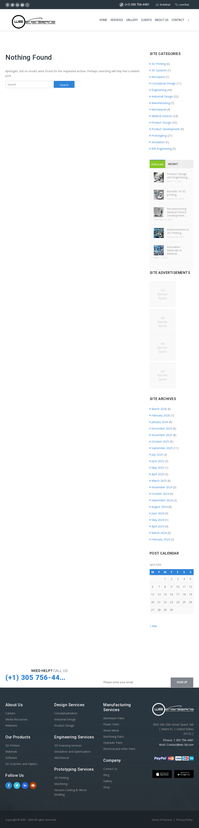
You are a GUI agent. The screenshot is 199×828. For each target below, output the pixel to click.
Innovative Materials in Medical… (174, 250)
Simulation (157, 142)
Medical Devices (161, 116)
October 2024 (159, 494)
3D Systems (158, 70)
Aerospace (157, 77)
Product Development (165, 129)
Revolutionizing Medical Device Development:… (177, 212)
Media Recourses (16, 719)
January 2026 (159, 422)
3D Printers (12, 745)
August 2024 (158, 507)
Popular (157, 164)
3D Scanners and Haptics (21, 764)
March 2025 (158, 481)
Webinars (11, 725)
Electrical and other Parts (119, 749)
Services (116, 20)
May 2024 (157, 520)
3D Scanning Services (68, 745)
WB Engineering (161, 148)
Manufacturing (160, 103)
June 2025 (157, 461)
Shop (106, 787)
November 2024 (161, 487)
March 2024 (158, 533)
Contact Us (110, 769)
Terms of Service (162, 819)
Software (11, 758)
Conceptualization (65, 713)
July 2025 (156, 454)
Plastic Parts (111, 724)
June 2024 (157, 513)
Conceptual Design (163, 83)
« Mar (153, 626)
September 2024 (161, 500)
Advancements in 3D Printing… (178, 231)
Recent (173, 164)
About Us (161, 20)
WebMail (163, 4)
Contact (178, 20)
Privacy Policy (184, 819)
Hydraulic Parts (112, 743)
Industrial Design (161, 96)
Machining (60, 784)
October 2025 (159, 441)
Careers (10, 713)
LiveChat (182, 4)
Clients (146, 20)
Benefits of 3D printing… (176, 193)
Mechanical (158, 109)
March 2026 (158, 409)
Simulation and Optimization (72, 751)
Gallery (132, 20)
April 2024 (157, 526)
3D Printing (158, 64)
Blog (106, 775)
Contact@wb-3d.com (180, 745)
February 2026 (160, 415)
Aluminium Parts (113, 718)
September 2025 (161, 448)
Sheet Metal (111, 730)
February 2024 (160, 539)
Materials (11, 751)
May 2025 (157, 467)
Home (103, 20)
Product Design (160, 122)
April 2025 (157, 474)
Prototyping (158, 135)
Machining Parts (113, 736)
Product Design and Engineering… (178, 175)
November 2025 (161, 435)
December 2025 (161, 428)
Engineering (158, 90)
